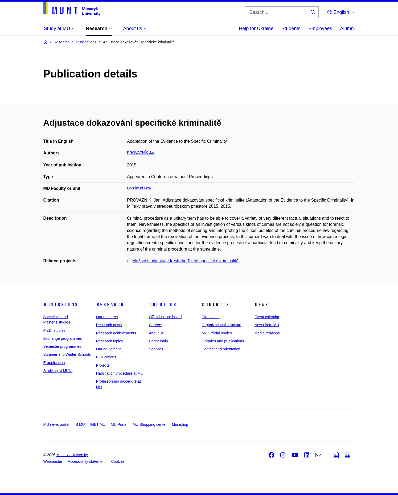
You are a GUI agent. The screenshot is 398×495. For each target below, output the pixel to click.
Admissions (60, 305)
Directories (210, 317)
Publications (106, 357)
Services (156, 349)
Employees (320, 28)
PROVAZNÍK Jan (141, 152)
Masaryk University (72, 455)
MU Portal (119, 424)
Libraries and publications (223, 341)
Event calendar (267, 317)
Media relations (267, 333)
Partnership (158, 341)
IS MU (80, 424)
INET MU (97, 424)
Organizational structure (221, 325)
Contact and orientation (221, 349)
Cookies (118, 461)
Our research (107, 317)
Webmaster (52, 461)
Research (110, 305)
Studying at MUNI (58, 371)
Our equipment (108, 349)
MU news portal (56, 424)
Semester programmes (62, 346)
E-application (54, 363)
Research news (109, 325)
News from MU (267, 325)
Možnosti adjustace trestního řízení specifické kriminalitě (185, 261)
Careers (155, 325)
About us (163, 305)
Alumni (347, 28)
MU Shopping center (150, 424)
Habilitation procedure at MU (119, 373)
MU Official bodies (217, 333)
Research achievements (116, 333)
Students (290, 28)
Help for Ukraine (256, 28)
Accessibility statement (87, 461)
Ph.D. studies (54, 330)
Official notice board (165, 317)
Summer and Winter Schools (67, 354)
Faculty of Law (139, 188)
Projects (103, 365)
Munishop (180, 424)
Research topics (109, 341)
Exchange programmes (62, 338)
